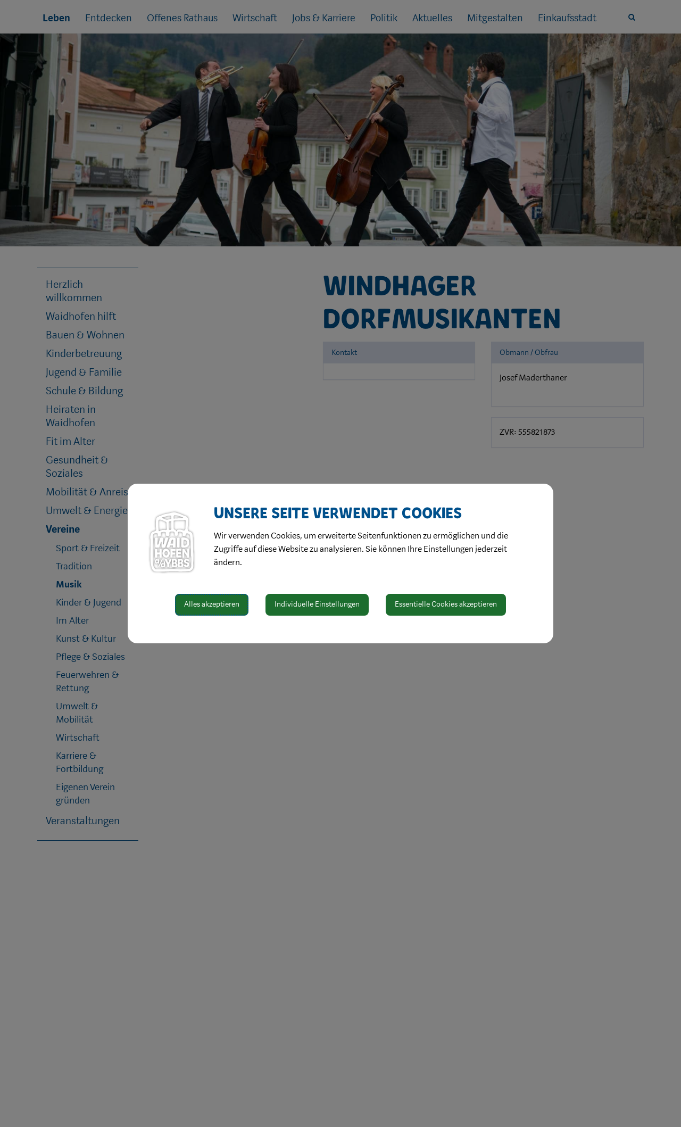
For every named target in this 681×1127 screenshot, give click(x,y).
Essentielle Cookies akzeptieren (446, 604)
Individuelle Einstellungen (317, 604)
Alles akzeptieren (211, 604)
